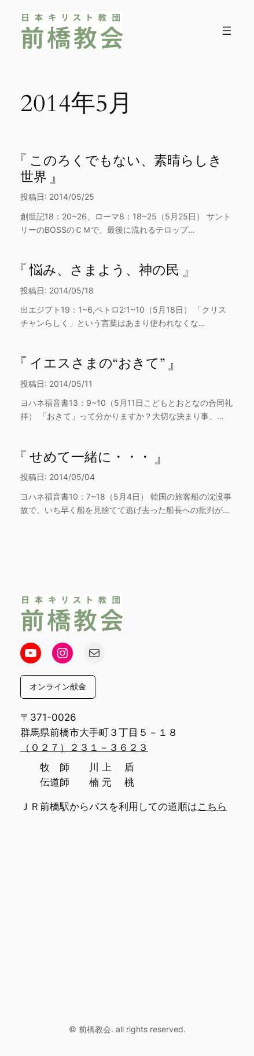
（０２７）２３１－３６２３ (84, 747)
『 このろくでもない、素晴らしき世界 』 (121, 169)
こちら (212, 806)
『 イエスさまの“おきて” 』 (97, 363)
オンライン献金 (58, 686)
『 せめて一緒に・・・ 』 (90, 457)
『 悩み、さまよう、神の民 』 (104, 270)
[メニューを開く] (227, 31)
